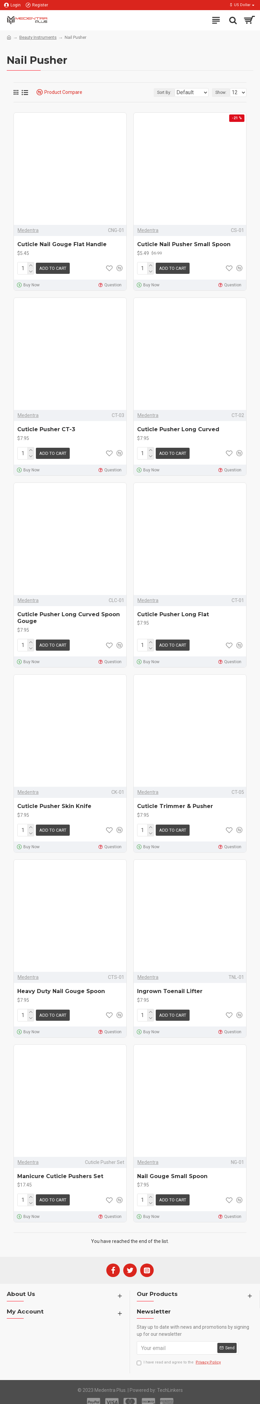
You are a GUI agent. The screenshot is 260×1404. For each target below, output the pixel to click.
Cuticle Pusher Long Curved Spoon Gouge (68, 615)
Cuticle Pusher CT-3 (46, 428)
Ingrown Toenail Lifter (169, 986)
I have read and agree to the (179, 1354)
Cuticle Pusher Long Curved (178, 428)
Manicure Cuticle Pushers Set (60, 1169)
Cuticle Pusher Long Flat (173, 611)
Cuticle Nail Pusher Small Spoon (184, 244)
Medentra (28, 230)
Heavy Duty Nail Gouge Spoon (61, 986)
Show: (220, 92)
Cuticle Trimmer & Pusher (175, 802)
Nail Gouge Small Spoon (172, 1169)
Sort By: (147, 92)
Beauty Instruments (38, 37)
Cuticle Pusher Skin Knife (54, 802)
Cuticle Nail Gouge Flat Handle (62, 244)
